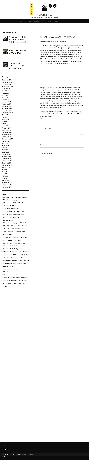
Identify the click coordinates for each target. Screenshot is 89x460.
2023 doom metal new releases (19, 277)
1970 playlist (5, 205)
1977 (3, 228)
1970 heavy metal (7, 203)
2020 (24, 257)
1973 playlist (23, 223)
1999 (27, 254)
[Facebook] (50, 6)
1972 (23, 211)
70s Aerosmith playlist (11, 283)
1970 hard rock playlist (20, 197)
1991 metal (13, 254)
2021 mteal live (17, 263)
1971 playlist (17, 211)
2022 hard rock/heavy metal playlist (12, 272)
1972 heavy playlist (18, 214)
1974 (3, 226)
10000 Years (5, 197)
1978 (7, 228)
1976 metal (24, 226)
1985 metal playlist (19, 246)
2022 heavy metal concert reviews (12, 274)
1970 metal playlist (18, 203)
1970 (11, 197)
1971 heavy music (7, 211)
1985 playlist (5, 249)
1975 (7, 226)
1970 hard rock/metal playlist (10, 200)
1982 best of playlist (7, 240)
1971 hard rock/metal (16, 205)
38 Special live (23, 280)
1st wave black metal (8, 257)
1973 (19, 217)
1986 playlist (17, 249)
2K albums (5, 280)
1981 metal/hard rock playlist (10, 237)
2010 (16, 257)
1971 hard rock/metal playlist (10, 208)
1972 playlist (13, 217)
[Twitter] (54, 6)
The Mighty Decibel (44, 15)
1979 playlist (17, 231)
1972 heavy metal (7, 214)
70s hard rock (23, 283)
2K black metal (13, 280)
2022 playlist (5, 277)
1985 (11, 246)
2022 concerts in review (9, 266)
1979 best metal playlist (16, 228)
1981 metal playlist (7, 234)
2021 (21, 260)
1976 (18, 226)
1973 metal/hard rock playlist (10, 223)
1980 (23, 231)
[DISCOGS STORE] (31, 9)
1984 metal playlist (19, 243)
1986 (11, 249)
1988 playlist (25, 251)
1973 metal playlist (7, 220)
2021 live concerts (7, 263)
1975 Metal (13, 226)
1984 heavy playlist (7, 243)
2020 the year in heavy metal (10, 260)
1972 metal (5, 217)
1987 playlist (5, 251)
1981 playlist (23, 237)
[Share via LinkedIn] (50, 129)
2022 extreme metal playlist (10, 269)
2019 (20, 257)
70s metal (4, 286)
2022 (24, 263)
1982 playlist (18, 240)
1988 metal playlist (15, 251)
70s (3, 283)
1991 (7, 254)
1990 (3, 254)
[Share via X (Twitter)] (45, 129)
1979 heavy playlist (7, 231)
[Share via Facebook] (41, 129)
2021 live (26, 260)
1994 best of (21, 254)
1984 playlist (5, 246)
